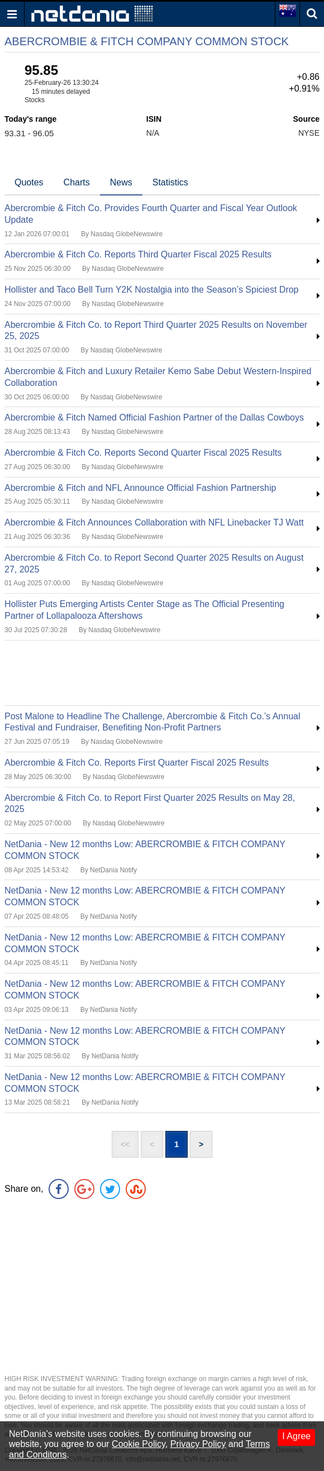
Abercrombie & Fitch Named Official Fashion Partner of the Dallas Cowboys (154, 417)
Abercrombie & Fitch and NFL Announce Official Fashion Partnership (140, 488)
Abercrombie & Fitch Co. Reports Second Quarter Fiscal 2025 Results (143, 452)
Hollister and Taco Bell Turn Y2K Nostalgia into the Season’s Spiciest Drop (151, 289)
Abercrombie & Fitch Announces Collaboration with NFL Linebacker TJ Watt (154, 522)
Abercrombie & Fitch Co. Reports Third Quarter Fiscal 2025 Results (137, 254)
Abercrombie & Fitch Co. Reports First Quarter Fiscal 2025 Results (136, 762)
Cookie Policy (138, 1444)
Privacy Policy (198, 1444)
